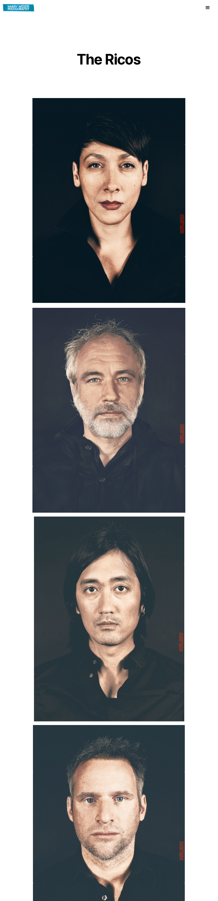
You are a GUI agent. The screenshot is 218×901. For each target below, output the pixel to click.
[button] (207, 7)
